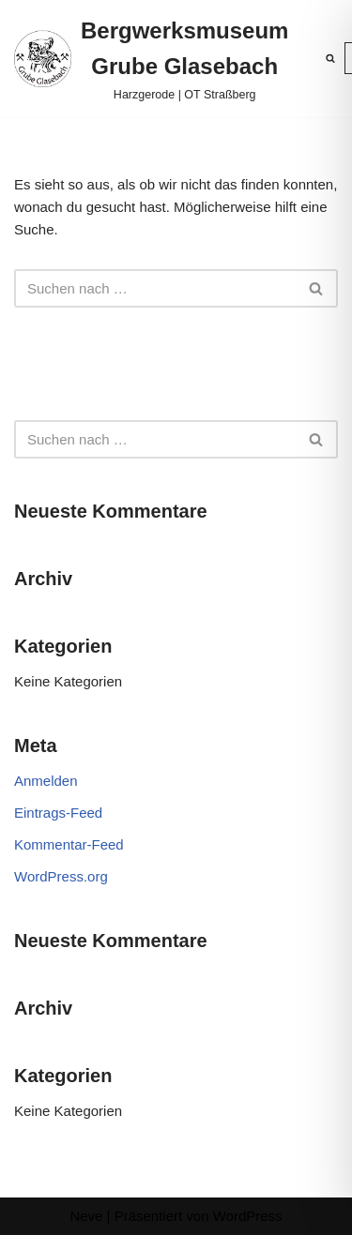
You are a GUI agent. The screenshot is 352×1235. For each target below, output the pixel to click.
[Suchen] (330, 58)
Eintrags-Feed (58, 813)
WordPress (248, 1216)
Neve (85, 1216)
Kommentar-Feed (69, 844)
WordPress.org (61, 876)
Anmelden (46, 781)
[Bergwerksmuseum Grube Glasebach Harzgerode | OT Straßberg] (151, 58)
